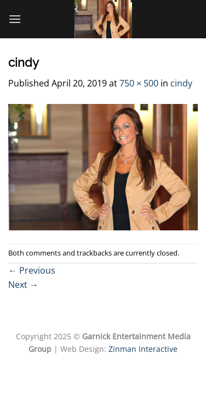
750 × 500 (138, 83)
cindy (181, 83)
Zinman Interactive (143, 349)
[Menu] (14, 18)
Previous (31, 270)
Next (23, 285)
